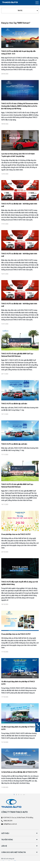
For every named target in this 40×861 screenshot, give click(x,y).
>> (24, 794)
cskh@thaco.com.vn (10, 824)
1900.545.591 (7, 821)
